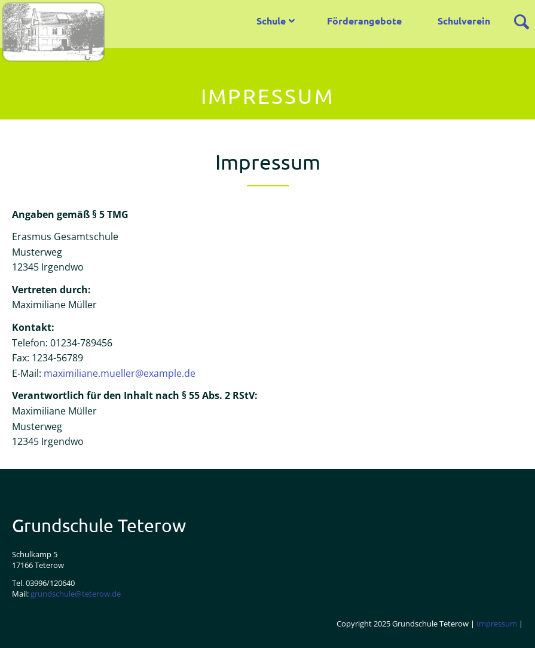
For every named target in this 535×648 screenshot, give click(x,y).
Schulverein (464, 20)
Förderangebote (364, 20)
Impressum (496, 623)
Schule (271, 20)
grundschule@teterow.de (75, 593)
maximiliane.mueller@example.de (119, 373)
